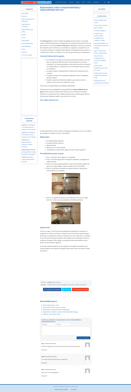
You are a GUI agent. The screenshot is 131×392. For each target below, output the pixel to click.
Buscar (105, 2)
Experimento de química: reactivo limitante (27, 144)
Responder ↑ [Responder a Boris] (44, 376)
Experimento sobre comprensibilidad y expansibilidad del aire (60, 8)
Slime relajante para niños (51, 305)
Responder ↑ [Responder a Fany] (44, 350)
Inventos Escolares (61, 2)
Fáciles (89, 2)
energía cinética (51, 284)
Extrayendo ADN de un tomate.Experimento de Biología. (101, 45)
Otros (23, 49)
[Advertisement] (29, 87)
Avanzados (96, 2)
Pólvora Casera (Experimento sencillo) (28, 159)
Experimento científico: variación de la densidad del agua (60, 312)
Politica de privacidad (61, 389)
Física (83, 2)
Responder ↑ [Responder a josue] (44, 363)
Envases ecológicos (100, 30)
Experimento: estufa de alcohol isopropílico (56, 309)
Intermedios (25, 40)
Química (78, 2)
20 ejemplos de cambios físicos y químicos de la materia (29, 127)
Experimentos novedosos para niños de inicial (101, 68)
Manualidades (26, 46)
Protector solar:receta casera (51, 314)
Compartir (52, 289)
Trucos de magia (27, 55)
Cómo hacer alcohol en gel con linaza (54, 307)
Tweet (66, 294)
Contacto (108, 2)
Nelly (44, 282)
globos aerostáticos (81, 284)
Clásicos (71, 2)
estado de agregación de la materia (66, 284)
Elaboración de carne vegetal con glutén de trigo (100, 75)
